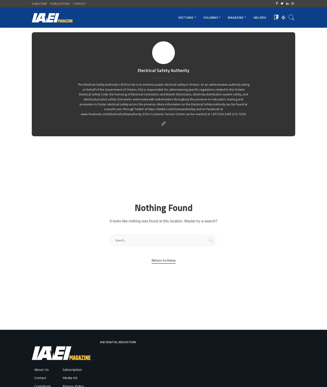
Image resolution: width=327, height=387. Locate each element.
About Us (41, 369)
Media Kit (70, 377)
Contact (40, 377)
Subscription (72, 369)
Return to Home (164, 260)
